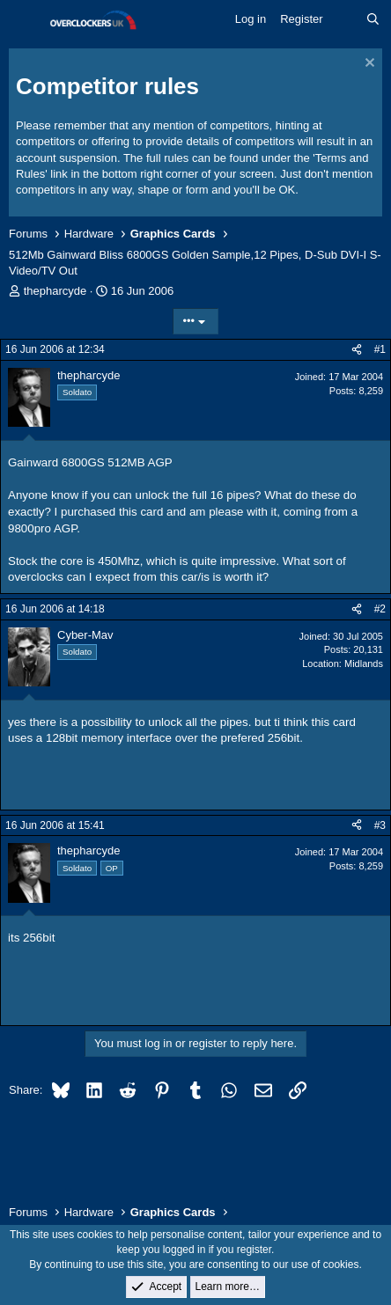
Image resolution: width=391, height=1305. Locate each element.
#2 (380, 609)
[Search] (372, 19)
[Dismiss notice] (367, 64)
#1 (380, 349)
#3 (380, 825)
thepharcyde (55, 290)
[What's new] (344, 19)
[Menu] (24, 20)
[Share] (356, 350)
